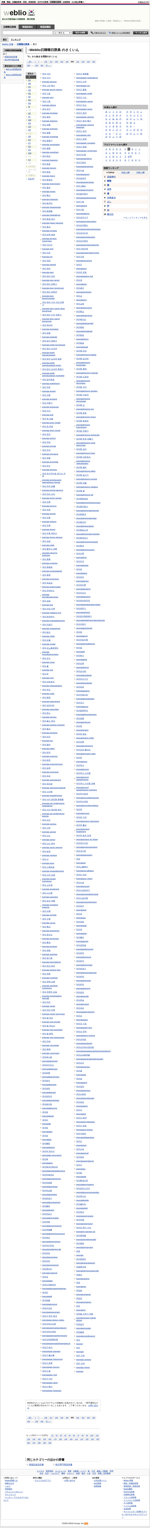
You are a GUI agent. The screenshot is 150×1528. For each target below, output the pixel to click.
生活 (47, 1473)
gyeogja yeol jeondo (51, 1022)
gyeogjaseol (81, 1082)
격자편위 (80, 976)
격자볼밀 (46, 1143)
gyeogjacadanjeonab (51, 1249)
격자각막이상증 (49, 1324)
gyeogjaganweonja (84, 166)
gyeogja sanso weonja (52, 847)
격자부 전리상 (48, 1151)
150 (44, 1439)
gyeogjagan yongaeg (85, 143)
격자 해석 (46, 156)
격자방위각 (47, 1096)
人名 (89, 1473)
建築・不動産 (102, 1471)
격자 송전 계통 (48, 901)
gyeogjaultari (82, 1208)
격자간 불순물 (48, 1355)
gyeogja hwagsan (50, 199)
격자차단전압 (48, 1245)
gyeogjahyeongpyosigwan (88, 534)
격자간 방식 (47, 1347)
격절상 (79, 1275)
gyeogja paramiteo (50, 709)
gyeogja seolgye (49, 855)
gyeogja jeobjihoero (51, 383)
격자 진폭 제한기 (49, 533)
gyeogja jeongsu (49, 469)
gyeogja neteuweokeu (52, 686)
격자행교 (80, 311)
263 (83, 62)
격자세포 (80, 1102)
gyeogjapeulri (82, 941)
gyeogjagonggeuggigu (86, 221)
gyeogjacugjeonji (49, 1273)
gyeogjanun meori (84, 878)
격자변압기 (47, 1214)
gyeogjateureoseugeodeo (87, 1192)
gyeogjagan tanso (84, 109)
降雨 (109, 181)
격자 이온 (46, 253)
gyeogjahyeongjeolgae (86, 518)
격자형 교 (80, 405)
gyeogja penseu (49, 717)
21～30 (140, 172)
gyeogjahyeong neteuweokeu (83, 462)
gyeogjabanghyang (50, 1077)
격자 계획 (46, 125)
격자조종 (80, 663)
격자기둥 (80, 210)
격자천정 (46, 1261)
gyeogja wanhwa (49, 954)
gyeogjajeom (82, 636)
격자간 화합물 (82, 74)
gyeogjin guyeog (83, 1359)
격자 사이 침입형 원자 (52, 810)
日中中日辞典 (42, 2)
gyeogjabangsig (49, 1084)
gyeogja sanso (48, 839)
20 (57, 1435)
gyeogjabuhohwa (50, 1186)
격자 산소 (46, 835)
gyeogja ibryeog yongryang (49, 239)
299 (36, 1421)
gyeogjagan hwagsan (51, 1390)
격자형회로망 (82, 499)
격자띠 (45, 1292)
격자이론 (80, 553)
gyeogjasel (81, 1075)
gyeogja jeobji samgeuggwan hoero (51, 364)
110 (97, 1435)
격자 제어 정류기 (49, 284)
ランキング (16, 39)
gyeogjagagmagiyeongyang (54, 1335)
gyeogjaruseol (82, 1004)
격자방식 (46, 1080)
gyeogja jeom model (51, 423)
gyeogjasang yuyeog (85, 1035)
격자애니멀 (47, 1057)
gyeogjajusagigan (84, 683)
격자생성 (80, 1008)
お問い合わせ (69, 1480)
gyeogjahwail (82, 347)
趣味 (63, 1473)
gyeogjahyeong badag (86, 355)
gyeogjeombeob (83, 1294)
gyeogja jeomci (49, 438)
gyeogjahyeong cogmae (87, 373)
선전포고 (111, 197)
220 (81, 1439)
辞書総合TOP (143, 2)
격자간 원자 (81, 113)
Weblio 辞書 (7, 44)
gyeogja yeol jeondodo (52, 1030)
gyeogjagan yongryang (86, 151)
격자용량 (80, 1243)
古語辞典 (66, 2)
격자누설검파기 (83, 890)
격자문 (79, 758)
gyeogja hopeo (49, 191)
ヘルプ (7, 1486)
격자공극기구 (82, 217)
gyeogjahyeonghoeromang (88, 503)
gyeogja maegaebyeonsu (53, 620)
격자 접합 (46, 333)
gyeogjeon (81, 1310)
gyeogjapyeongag (84, 965)
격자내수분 (81, 851)
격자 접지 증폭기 (49, 341)
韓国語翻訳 (45, 27)
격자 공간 (46, 109)
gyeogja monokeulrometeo (50, 653)
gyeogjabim (47, 1132)
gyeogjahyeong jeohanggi (87, 435)
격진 (78, 1348)
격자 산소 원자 (48, 843)
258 (56, 1418)
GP (29, 130)
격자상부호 (81, 1039)
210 (76, 1439)
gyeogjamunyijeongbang (87, 805)
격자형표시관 (82, 530)
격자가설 (80, 170)
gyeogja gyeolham (50, 152)
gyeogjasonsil (82, 1153)
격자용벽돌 (81, 1235)
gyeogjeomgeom (83, 1302)
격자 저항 (46, 395)
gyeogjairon (81, 557)
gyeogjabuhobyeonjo (51, 1179)
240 (92, 1439)
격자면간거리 (82, 843)
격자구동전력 (82, 249)
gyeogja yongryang (50, 1053)
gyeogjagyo (81, 300)
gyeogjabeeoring (49, 1108)
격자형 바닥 (81, 351)
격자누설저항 (82, 898)
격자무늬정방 (82, 801)
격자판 (79, 929)
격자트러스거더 (83, 1188)
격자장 (79, 569)
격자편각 (80, 961)
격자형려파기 (82, 538)
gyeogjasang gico (84, 1027)
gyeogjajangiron (83, 589)
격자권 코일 (81, 272)
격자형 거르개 (82, 395)
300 (41, 1421)
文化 (41, 1473)
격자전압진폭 (82, 640)
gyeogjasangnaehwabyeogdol (89, 1059)
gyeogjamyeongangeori (86, 847)
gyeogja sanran (49, 832)
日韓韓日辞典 (55, 2)
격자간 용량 (81, 147)
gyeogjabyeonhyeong (52, 1226)
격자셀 (79, 1071)
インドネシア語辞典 (132, 1500)
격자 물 (45, 666)
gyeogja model (49, 644)
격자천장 (46, 1253)
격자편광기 (81, 969)
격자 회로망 (47, 180)
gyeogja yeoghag (50, 978)
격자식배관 (81, 1133)
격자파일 (80, 922)
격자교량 (80, 304)
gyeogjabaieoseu (50, 1069)
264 (88, 62)
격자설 (79, 1079)
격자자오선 (81, 593)
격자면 (79, 809)
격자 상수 (46, 820)
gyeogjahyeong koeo (85, 453)
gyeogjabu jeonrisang (52, 1155)
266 (28, 1421)
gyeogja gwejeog (49, 121)
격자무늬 (80, 765)
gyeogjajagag (82, 565)
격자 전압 (46, 442)
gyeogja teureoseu (50, 938)
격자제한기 (81, 608)
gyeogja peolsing (49, 733)
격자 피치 (46, 737)
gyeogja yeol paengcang (53, 1037)
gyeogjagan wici (83, 135)
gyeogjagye (81, 284)
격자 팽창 (46, 697)
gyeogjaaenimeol (50, 1061)
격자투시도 (81, 1196)
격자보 (45, 1135)
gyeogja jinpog (48, 529)
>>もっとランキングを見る (135, 218)
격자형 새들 (81, 483)
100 (91, 1435)
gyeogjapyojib (82, 996)
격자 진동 (46, 518)
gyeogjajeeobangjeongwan (88, 604)
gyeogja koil (47, 605)
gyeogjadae (47, 1281)
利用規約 (8, 1489)
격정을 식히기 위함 (84, 1314)
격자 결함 (46, 148)
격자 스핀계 (47, 885)
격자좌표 (80, 687)
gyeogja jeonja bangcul (52, 490)
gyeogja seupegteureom (53, 871)
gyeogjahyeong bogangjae (83, 363)
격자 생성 (46, 776)
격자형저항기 (82, 506)
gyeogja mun (48, 678)
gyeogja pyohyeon (50, 772)
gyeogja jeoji (48, 415)
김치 (109, 189)
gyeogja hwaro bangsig (52, 223)
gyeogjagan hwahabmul (87, 78)
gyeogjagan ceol (49, 1375)
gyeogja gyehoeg (50, 129)
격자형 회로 (81, 413)
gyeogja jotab (48, 545)
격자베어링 (47, 1104)
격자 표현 (46, 768)
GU (29, 147)
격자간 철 (46, 1371)
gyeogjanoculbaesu (85, 871)
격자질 (79, 648)
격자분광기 (47, 1198)
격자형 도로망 (82, 377)
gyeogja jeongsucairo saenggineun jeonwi (51, 481)
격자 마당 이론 (48, 609)
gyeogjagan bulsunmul (52, 1359)
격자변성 (46, 1238)
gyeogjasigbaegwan (85, 1137)
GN (29, 123)
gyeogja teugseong (50, 931)
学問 (111, 1471)
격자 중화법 (47, 567)
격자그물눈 (81, 186)
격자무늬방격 (82, 794)
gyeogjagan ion (83, 85)
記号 (130, 156)
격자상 (79, 1016)
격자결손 (80, 288)
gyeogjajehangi (83, 612)
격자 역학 (46, 974)
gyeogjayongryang (84, 1247)
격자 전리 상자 (48, 494)
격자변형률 (47, 1230)
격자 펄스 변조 (48, 721)
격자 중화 (46, 559)
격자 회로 (46, 172)
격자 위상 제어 (48, 966)
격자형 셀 (80, 491)
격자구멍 (80, 257)
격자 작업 (46, 261)
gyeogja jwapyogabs (51, 587)
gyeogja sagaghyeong (52, 795)
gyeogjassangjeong (85, 1161)
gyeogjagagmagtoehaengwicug (56, 1343)
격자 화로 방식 (48, 219)
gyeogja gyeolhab (50, 137)
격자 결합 (46, 133)
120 (28, 1439)
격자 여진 (46, 1002)
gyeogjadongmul (49, 1304)
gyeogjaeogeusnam (51, 1312)
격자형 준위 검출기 (84, 439)
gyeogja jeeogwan (50, 329)
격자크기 (80, 703)
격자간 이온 (81, 82)
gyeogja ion (47, 257)
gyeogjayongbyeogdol (86, 1239)
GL (29, 117)
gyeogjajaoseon (83, 597)
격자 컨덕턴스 (48, 590)
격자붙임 (46, 1206)
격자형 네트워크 (83, 457)
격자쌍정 (80, 1157)
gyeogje (79, 1255)
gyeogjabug (47, 1163)
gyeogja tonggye (49, 946)
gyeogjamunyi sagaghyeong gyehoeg (86, 788)
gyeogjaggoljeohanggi (86, 198)
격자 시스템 (47, 893)
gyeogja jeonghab (50, 462)
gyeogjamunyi (82, 769)
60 (74, 1435)
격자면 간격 (81, 817)
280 (39, 1443)
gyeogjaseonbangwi (85, 1098)
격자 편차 (46, 752)
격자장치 (80, 577)
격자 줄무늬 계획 (49, 549)
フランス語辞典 (130, 1497)
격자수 (79, 1165)
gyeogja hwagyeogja (51, 207)
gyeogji (79, 1344)
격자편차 (80, 953)
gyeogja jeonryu (49, 506)
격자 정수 (46, 466)
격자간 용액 (81, 139)
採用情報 (97, 1486)
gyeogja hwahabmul (51, 215)
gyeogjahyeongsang (85, 550)
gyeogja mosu (48, 662)
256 (45, 1418)
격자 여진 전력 (48, 1010)
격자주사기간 (82, 679)
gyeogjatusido (82, 1200)
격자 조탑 (46, 541)
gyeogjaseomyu (83, 1090)
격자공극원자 (82, 241)
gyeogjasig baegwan (85, 1122)
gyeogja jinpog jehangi (52, 537)
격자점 (79, 632)
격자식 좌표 (81, 1126)
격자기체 (80, 202)
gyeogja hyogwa (49, 231)
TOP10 (110, 172)
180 (60, 1439)
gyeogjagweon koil (84, 276)
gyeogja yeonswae (50, 1045)
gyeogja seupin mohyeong (49, 880)
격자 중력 (46, 575)
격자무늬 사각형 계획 (85, 783)
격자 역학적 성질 (49, 992)
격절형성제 (81, 1267)
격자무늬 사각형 (83, 773)
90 (87, 1435)
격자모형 (80, 742)
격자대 (45, 1277)
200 (71, 1439)
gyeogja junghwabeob (52, 571)
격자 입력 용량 (48, 234)
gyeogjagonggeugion (85, 237)
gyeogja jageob (49, 264)
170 (55, 1439)
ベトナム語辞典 (130, 1506)
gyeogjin (80, 1352)
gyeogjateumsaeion (85, 1184)
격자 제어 (46, 268)
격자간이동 (81, 155)
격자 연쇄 (46, 1041)
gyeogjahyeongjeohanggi (87, 510)
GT (29, 143)
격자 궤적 (46, 117)
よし (109, 201)
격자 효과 (46, 227)
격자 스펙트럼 (48, 867)
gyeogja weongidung (51, 962)
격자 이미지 (47, 245)
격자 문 (45, 674)
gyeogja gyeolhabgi (51, 144)
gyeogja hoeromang (51, 184)
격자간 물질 (81, 89)
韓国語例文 (27, 27)
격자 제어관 (47, 325)
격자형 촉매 (81, 369)
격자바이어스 (48, 1065)
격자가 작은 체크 (49, 1316)
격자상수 (80, 1063)
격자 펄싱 (46, 729)
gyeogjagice (81, 206)
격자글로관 (81, 178)
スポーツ (70, 1473)
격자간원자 (81, 162)
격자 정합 (46, 458)
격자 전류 (46, 502)
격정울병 (80, 1332)
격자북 (45, 1159)
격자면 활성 (81, 825)
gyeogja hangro (49, 168)
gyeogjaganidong (84, 158)
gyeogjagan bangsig (51, 1351)
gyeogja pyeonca (50, 756)
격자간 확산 (47, 1387)
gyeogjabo (47, 1139)
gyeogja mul (47, 670)
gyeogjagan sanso (84, 101)
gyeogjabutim (48, 1210)
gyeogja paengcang (51, 701)
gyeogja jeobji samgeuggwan (49, 353)
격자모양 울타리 (83, 750)
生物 (78, 1473)
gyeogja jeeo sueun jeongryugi (51, 320)
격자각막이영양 (49, 1332)
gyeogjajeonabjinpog (85, 644)
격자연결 (80, 1220)
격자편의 (80, 984)
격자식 (79, 1110)
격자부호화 (47, 1183)
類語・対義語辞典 (14, 2)
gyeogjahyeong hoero (86, 417)
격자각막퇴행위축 (50, 1339)
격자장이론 (81, 585)
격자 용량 (46, 1049)
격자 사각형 (47, 792)
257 (51, 1418)
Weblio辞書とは (11, 1480)
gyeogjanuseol (82, 886)
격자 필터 (46, 744)
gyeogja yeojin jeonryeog (53, 1014)
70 (78, 1435)
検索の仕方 (9, 1483)
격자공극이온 (82, 233)
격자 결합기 (47, 140)
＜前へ (30, 1418)
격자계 (79, 280)
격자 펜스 (46, 713)
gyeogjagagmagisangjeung (54, 1328)
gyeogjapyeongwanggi (86, 973)
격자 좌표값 (47, 583)
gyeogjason (81, 1145)
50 (70, 1435)
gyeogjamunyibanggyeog (87, 798)
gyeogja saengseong (51, 780)
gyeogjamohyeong (84, 746)
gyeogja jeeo (48, 272)
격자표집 (80, 992)
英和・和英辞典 (29, 2)
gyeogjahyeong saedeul (87, 487)
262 (77, 62)
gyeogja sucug (48, 923)
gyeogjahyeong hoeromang (83, 426)
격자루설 (80, 1000)
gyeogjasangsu (83, 1067)
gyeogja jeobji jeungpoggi (53, 345)
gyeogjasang (82, 1020)
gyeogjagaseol (82, 174)
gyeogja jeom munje (51, 430)
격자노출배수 (82, 867)
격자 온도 (46, 690)
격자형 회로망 (82, 421)
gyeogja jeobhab (49, 337)
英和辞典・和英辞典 (132, 1486)
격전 (78, 1306)
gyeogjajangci (82, 581)
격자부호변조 (48, 1175)
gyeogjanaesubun (84, 855)
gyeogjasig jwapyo (84, 1130)
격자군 (79, 264)
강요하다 (111, 176)
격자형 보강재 (82, 359)
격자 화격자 (47, 203)
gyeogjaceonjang (50, 1257)
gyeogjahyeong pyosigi (86, 479)
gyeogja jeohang (49, 399)
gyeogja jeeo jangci (51, 280)
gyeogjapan (81, 933)
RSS (86, 1523)
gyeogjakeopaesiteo (85, 699)
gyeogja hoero (48, 176)
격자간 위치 (81, 131)
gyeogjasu (80, 1169)
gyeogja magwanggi (51, 628)
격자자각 (80, 561)
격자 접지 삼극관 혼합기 (53, 369)
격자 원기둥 (47, 958)
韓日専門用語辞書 (63, 1464)
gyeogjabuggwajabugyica (53, 1171)
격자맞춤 (80, 718)
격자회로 (80, 335)
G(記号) (31, 179)
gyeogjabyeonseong (51, 1241)
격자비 (45, 1120)
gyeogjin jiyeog (83, 1367)
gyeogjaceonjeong (50, 1265)
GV (29, 150)
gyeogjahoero (82, 339)
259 (61, 62)
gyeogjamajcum (83, 722)
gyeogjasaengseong (85, 1012)
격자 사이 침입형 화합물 (53, 799)
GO (29, 127)
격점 (78, 1282)
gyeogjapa (81, 918)
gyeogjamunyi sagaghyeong (82, 778)
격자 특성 (46, 927)
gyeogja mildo (48, 636)
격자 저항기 (47, 403)
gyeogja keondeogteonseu (50, 595)
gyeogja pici (47, 741)
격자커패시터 (82, 695)
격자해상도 (81, 319)
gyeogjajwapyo (83, 691)
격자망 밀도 (81, 734)
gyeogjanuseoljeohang (86, 902)
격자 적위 (46, 387)
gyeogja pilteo (48, 748)
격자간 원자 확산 (83, 121)
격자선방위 (81, 1094)
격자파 (79, 914)
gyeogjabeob (48, 1116)
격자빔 (45, 1128)
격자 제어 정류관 (49, 292)
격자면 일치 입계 (83, 835)
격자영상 (80, 1212)
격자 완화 (46, 950)
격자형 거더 (81, 387)
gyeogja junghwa (49, 563)
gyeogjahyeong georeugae (83, 400)
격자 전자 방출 (48, 486)
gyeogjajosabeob (84, 675)
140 (39, 1439)
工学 (93, 1471)
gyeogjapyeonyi (83, 988)
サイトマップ (10, 1494)
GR (29, 137)
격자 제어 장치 (48, 276)
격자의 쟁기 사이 (83, 1228)
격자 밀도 (46, 632)
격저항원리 (81, 1259)
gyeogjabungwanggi (51, 1202)
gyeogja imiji (47, 249)
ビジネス (40, 1471)
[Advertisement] (139, 15)
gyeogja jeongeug (50, 454)
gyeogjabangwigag (50, 1100)
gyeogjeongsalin (83, 1328)
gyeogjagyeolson (83, 292)
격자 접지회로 (48, 379)
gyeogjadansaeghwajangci (54, 1288)
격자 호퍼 (46, 187)
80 (83, 1435)
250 (97, 1439)
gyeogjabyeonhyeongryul (53, 1234)
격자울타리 (81, 1204)
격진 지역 (80, 1363)
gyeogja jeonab (49, 446)
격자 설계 (46, 851)
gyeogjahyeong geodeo (86, 391)
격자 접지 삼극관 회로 (52, 359)
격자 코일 (46, 601)
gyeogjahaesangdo (84, 323)
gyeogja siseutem (50, 897)
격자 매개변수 (48, 617)
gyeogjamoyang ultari (86, 754)
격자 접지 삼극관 (49, 349)
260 (67, 62)
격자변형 (46, 1222)
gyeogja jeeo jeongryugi (53, 288)
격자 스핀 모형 (48, 875)
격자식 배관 (81, 1118)
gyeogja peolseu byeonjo (53, 725)
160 (49, 1439)
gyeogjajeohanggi (84, 628)
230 (87, 1439)
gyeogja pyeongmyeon (52, 764)
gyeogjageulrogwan (85, 182)
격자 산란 (46, 828)
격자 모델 (46, 640)
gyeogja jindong (49, 521)
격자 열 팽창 (47, 1034)
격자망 (79, 726)
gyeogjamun (81, 761)
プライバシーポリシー (14, 1492)
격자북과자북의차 (50, 1167)
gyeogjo (79, 1371)
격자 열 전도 (47, 1018)
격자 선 (45, 859)
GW (29, 153)
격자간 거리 (47, 1379)
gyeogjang (81, 863)
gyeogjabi (46, 1124)
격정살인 (80, 1324)
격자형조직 (81, 522)
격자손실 (80, 1149)
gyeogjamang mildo (85, 738)
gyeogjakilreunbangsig (86, 714)
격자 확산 (46, 195)
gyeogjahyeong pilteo (85, 471)
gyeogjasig (81, 1114)
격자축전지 (47, 1269)
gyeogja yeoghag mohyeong (50, 987)
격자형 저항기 (82, 431)
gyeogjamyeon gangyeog (87, 821)
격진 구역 (80, 1355)
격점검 (79, 1298)
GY (29, 160)
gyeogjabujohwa (49, 1194)
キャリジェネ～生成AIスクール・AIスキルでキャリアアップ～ (134, 1514)
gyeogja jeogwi (49, 391)
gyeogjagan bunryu (50, 1367)
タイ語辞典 (128, 1503)
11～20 (125, 172)
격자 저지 (46, 411)
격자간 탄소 (81, 105)
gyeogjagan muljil (84, 93)
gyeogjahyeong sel (84, 495)
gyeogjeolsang (82, 1279)
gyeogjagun (81, 268)
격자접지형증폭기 (84, 616)
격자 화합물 (47, 211)
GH (29, 103)
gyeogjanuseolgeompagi (87, 894)
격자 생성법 (47, 784)
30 (61, 1435)
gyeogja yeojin (48, 1006)
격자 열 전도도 (48, 1026)
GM (29, 120)
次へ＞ (48, 1421)
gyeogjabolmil (48, 1147)
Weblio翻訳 (128, 1489)
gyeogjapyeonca (83, 957)
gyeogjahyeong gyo (85, 409)
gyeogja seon (48, 863)
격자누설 (80, 882)
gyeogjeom (81, 1286)
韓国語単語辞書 (36, 1464)
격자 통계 (46, 942)
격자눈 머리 (81, 875)
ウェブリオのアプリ (43, 1480)
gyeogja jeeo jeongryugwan (48, 297)
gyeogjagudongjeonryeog (87, 253)
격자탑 (79, 1173)
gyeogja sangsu (49, 824)
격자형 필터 (81, 467)
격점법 (79, 1290)
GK (29, 113)
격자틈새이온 (82, 1180)
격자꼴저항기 (82, 194)
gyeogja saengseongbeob (54, 788)
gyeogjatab (81, 1176)
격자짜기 (80, 655)
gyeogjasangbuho (84, 1043)
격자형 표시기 (82, 475)
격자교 (79, 296)
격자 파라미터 (48, 705)
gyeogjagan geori (50, 1383)
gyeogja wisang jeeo (51, 970)
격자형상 (80, 546)
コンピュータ (60, 1471)
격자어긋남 (47, 1308)
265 (93, 62)
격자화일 (80, 343)
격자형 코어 (81, 449)
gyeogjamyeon (82, 813)
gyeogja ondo (48, 693)
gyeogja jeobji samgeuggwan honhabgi (53, 374)
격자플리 (80, 937)
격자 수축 (46, 919)
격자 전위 (46, 510)
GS (29, 140)
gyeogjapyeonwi (83, 980)
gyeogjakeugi (82, 706)
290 (44, 1443)
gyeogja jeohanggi (50, 407)
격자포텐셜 (81, 945)
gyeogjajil (80, 652)
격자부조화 (47, 1190)
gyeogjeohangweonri (85, 1263)
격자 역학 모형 (48, 982)
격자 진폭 (46, 525)
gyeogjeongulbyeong (85, 1336)
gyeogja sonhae (49, 915)
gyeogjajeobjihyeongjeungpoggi (90, 620)
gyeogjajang (81, 573)
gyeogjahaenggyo (84, 315)
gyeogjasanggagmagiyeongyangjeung (93, 1051)
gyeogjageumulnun (84, 190)
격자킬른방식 (82, 710)
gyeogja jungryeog (50, 579)
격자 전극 (46, 450)
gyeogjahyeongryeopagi (87, 542)
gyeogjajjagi (81, 659)
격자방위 (46, 1088)
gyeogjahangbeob (84, 331)
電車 (69, 1471)
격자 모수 (46, 658)
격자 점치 (46, 434)
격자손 (79, 1141)
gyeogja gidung (49, 105)
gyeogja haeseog (50, 160)
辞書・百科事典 (104, 1473)
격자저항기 (81, 624)
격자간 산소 (81, 97)
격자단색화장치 (49, 1285)
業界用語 (49, 1471)
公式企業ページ (100, 1480)
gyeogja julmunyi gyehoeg (49, 554)
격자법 (45, 1112)
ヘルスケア (55, 1473)
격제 (78, 1251)
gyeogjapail (81, 925)
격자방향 (46, 1073)
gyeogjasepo (82, 1106)
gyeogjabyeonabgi (50, 1218)
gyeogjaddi (47, 1296)
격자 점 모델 (47, 419)
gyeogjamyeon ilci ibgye (87, 839)
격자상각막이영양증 (85, 1047)
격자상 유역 (81, 1031)
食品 (83, 1473)
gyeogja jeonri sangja (51, 498)
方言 (94, 1473)
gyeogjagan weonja (85, 117)
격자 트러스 (47, 935)
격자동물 (46, 1300)
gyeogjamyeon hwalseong (82, 830)
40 (65, 1435)
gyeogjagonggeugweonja (87, 245)
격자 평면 (46, 760)
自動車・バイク (79, 1471)
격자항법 (80, 327)
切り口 (110, 214)
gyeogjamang (82, 730)
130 (33, 1439)
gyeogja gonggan (50, 113)
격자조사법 (81, 671)
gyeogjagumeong (84, 261)
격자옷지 (80, 906)
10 (52, 1435)
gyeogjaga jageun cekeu (53, 1320)
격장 (78, 859)
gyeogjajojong (82, 667)
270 (33, 1443)
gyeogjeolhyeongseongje (87, 1271)
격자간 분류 (47, 1363)
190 (65, 1439)
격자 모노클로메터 (50, 648)
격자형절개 (81, 514)
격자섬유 (80, 1086)
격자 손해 (46, 911)
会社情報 (97, 1483)
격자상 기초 (81, 1024)
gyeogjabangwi (49, 1092)
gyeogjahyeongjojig (85, 526)
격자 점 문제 (47, 426)
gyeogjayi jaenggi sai (85, 1231)
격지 (78, 1340)
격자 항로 (46, 164)
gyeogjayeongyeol (84, 1224)
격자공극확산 (82, 225)
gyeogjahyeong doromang (83, 382)
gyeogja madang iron (51, 613)
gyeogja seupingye (50, 889)
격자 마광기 (47, 624)
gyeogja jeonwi (49, 514)
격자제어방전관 (83, 600)
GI (29, 107)
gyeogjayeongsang (84, 1216)
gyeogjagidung (82, 213)
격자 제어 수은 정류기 (52, 315)
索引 (5, 39)
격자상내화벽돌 (83, 1055)
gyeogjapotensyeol (84, 949)
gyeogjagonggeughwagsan (88, 229)
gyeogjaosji (81, 910)
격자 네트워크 (48, 682)
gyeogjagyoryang (84, 308)
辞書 (3, 2)
